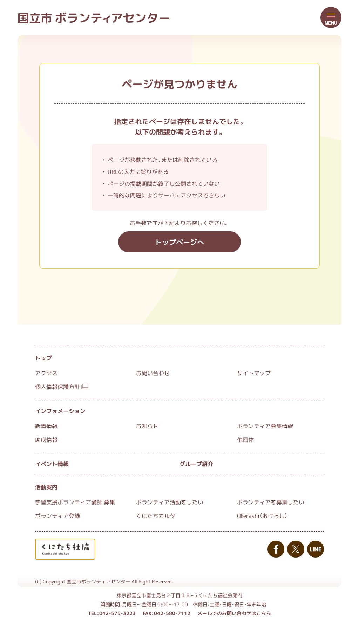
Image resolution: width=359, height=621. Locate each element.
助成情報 (46, 439)
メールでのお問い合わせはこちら (234, 612)
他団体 (245, 439)
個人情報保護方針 (61, 386)
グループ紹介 (196, 463)
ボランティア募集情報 (265, 425)
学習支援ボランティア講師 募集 (75, 502)
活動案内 (46, 486)
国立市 (94, 17)
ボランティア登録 (57, 515)
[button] (330, 17)
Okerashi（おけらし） (262, 515)
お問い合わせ (153, 373)
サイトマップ (254, 373)
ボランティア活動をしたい (169, 502)
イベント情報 (52, 463)
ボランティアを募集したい (270, 502)
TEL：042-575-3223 (112, 612)
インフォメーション (60, 410)
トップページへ (179, 242)
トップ (43, 357)
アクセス (46, 373)
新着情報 (46, 425)
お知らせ (147, 425)
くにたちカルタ (155, 515)
